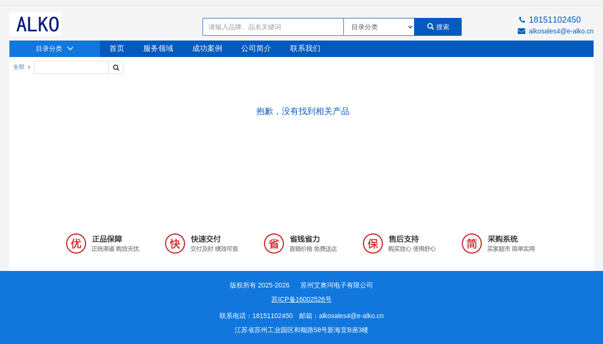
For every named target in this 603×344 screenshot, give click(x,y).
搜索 (438, 27)
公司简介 (256, 48)
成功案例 (207, 48)
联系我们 (305, 48)
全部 (18, 67)
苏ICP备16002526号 (301, 299)
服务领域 (158, 48)
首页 (116, 48)
